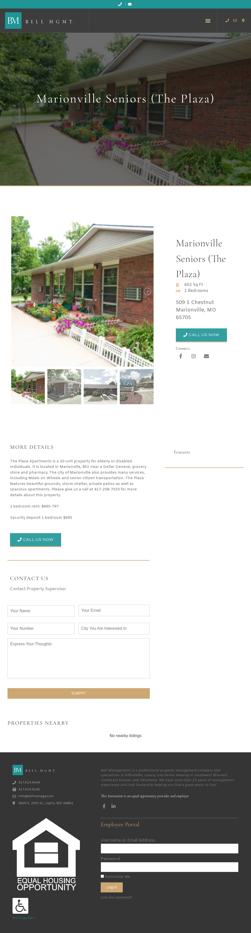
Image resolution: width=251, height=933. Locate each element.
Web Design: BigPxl (24, 916)
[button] (208, 20)
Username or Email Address (128, 839)
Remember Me (115, 875)
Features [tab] (182, 452)
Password (110, 857)
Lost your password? (116, 896)
